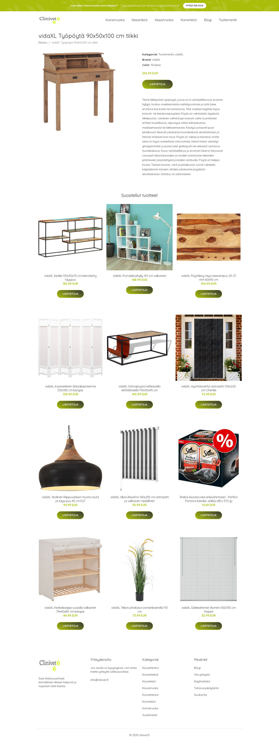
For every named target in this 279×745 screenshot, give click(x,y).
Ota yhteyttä (202, 678)
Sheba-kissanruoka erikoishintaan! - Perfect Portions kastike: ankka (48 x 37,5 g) (209, 502)
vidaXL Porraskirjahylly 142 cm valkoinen (139, 279)
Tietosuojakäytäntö (206, 691)
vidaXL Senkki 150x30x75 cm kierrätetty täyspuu (70, 281)
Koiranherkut (150, 698)
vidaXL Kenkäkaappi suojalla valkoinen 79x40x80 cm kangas (70, 613)
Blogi (208, 22)
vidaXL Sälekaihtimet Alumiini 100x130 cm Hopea (209, 613)
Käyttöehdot (202, 685)
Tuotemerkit (228, 22)
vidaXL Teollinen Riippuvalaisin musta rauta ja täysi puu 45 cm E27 (70, 502)
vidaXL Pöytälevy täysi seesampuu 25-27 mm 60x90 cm (208, 281)
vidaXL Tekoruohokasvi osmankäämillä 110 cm (139, 613)
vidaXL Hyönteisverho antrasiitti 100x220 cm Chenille (208, 392)
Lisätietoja (157, 87)
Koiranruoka (114, 22)
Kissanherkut (150, 671)
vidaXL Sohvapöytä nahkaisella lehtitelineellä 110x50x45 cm (139, 392)
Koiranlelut (189, 22)
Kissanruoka (164, 22)
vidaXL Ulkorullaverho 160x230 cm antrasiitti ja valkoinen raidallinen (139, 502)
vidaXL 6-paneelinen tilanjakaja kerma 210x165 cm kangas (70, 392)
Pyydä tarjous (194, 5)
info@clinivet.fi (99, 683)
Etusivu (43, 46)
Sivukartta (200, 698)
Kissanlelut (140, 22)
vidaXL (179, 58)
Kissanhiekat (150, 678)
